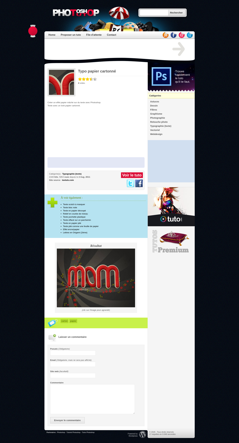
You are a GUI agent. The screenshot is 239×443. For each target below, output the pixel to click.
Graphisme (156, 114)
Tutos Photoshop (88, 432)
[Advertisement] (105, 49)
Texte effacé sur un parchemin (77, 220)
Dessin (154, 105)
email (181, 35)
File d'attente (94, 34)
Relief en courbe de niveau (75, 214)
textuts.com (68, 180)
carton (64, 321)
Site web (54, 371)
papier (73, 321)
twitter (189, 35)
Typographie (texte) (72, 174)
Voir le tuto (132, 175)
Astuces (154, 101)
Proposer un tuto (71, 34)
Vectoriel (155, 130)
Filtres (153, 109)
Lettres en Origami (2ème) (75, 232)
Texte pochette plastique (74, 217)
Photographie (157, 118)
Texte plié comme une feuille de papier (81, 226)
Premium (171, 241)
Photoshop (61, 432)
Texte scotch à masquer (74, 204)
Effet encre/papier (71, 229)
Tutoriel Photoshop (73, 432)
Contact (111, 34)
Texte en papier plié (72, 223)
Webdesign (156, 134)
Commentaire (57, 382)
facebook (173, 35)
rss (165, 35)
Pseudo (54, 349)
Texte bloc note (70, 207)
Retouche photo (159, 122)
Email (53, 360)
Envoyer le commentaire (67, 420)
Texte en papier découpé (74, 210)
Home (52, 34)
